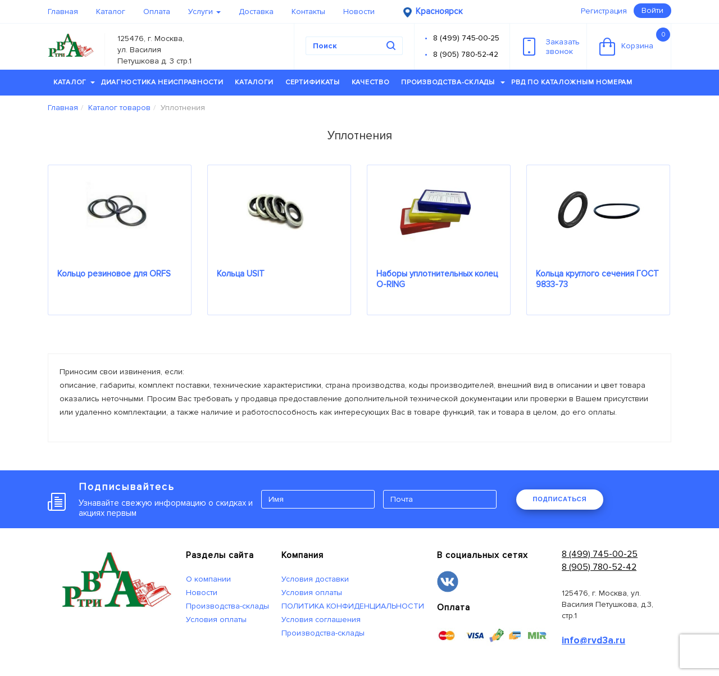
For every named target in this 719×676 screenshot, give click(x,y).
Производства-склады (453, 82)
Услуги (204, 11)
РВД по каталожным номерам (571, 82)
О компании (208, 579)
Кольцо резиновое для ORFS (114, 274)
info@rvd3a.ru (593, 640)
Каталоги (254, 82)
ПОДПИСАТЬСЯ (559, 499)
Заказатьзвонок (551, 46)
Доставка (256, 11)
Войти (652, 10)
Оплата (156, 11)
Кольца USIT (241, 274)
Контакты (308, 11)
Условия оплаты (216, 619)
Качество (371, 82)
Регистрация (604, 11)
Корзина (634, 42)
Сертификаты (312, 82)
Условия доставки (315, 579)
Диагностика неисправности (162, 82)
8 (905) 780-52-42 (465, 54)
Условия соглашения (321, 619)
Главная (63, 11)
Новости (359, 11)
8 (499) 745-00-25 (466, 38)
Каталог (110, 11)
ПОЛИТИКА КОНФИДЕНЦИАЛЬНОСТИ (352, 606)
